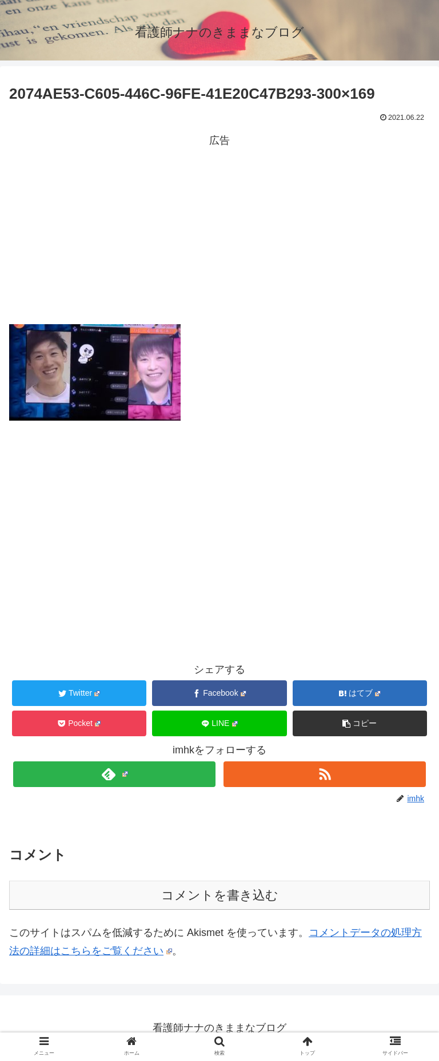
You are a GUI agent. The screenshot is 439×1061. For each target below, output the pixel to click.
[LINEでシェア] (219, 723)
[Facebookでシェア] (219, 693)
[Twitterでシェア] (79, 693)
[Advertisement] (219, 230)
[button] (360, 723)
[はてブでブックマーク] (360, 693)
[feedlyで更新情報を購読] (114, 774)
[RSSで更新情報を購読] (324, 774)
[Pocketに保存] (79, 723)
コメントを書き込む (219, 895)
